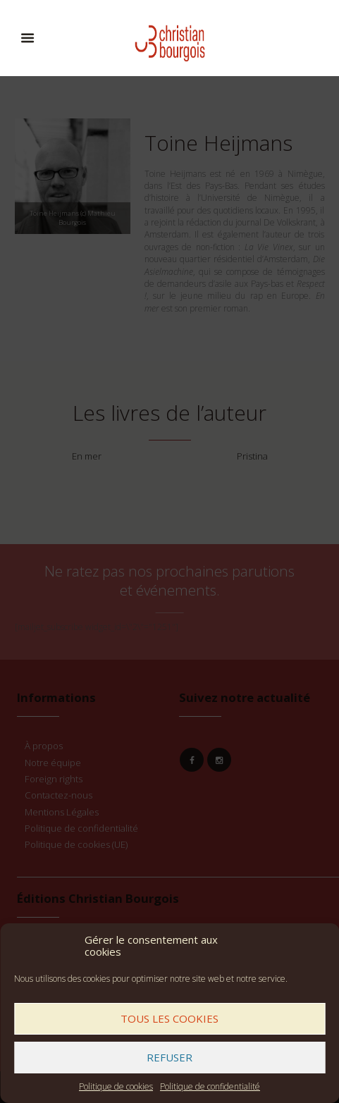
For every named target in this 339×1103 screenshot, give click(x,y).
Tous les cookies (169, 1018)
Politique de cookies (116, 1086)
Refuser (169, 1057)
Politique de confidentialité (210, 1086)
